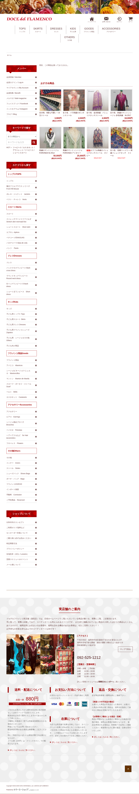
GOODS (89, 30)
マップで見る (125, 649)
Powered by (22, 789)
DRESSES (56, 30)
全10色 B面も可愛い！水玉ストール (49, 114)
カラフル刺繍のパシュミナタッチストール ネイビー (97, 153)
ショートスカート (20, 153)
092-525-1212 (89, 657)
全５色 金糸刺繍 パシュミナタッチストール (97, 114)
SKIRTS (38, 30)
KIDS (73, 30)
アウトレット (18, 150)
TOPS (22, 30)
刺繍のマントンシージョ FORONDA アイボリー (72, 151)
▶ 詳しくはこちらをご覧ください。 (22, 750)
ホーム (9, 55)
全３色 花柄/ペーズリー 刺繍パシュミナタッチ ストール (121, 153)
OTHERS (69, 38)
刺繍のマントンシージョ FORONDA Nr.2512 (49, 151)
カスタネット (28, 147)
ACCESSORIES (111, 30)
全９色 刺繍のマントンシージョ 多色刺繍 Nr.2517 (120, 114)
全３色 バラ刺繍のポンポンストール (73, 114)
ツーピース (17, 147)
